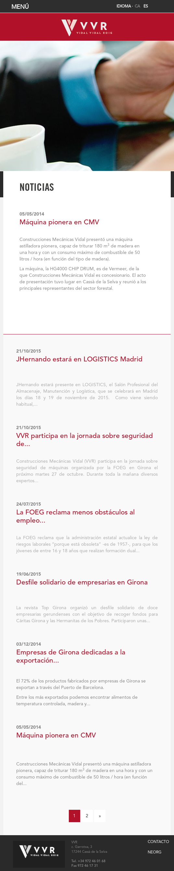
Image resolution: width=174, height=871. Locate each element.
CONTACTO (158, 842)
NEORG (154, 852)
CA (137, 6)
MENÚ (87, 7)
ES (145, 6)
